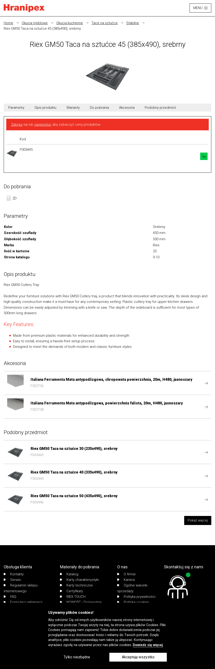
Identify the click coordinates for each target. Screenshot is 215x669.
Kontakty (14, 574)
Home (8, 23)
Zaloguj (16, 124)
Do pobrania (99, 108)
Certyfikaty (71, 591)
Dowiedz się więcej (148, 645)
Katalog (69, 574)
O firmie (126, 574)
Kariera (126, 580)
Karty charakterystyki (79, 580)
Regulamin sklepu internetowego (21, 588)
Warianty (73, 108)
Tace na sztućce (105, 23)
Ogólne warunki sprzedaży (132, 588)
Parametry (16, 108)
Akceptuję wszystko (138, 657)
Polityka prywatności (136, 597)
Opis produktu (45, 108)
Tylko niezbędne (77, 657)
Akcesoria (127, 108)
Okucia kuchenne (69, 23)
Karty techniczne (76, 585)
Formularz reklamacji (23, 602)
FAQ (10, 597)
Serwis (12, 580)
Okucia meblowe (35, 23)
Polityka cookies (133, 602)
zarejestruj (42, 124)
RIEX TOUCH (72, 597)
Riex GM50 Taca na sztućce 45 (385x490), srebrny (42, 28)
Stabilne (132, 23)
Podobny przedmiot (160, 108)
